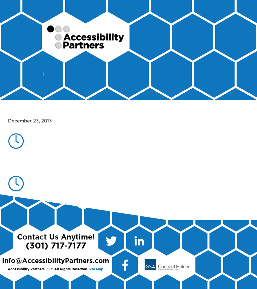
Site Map (96, 269)
